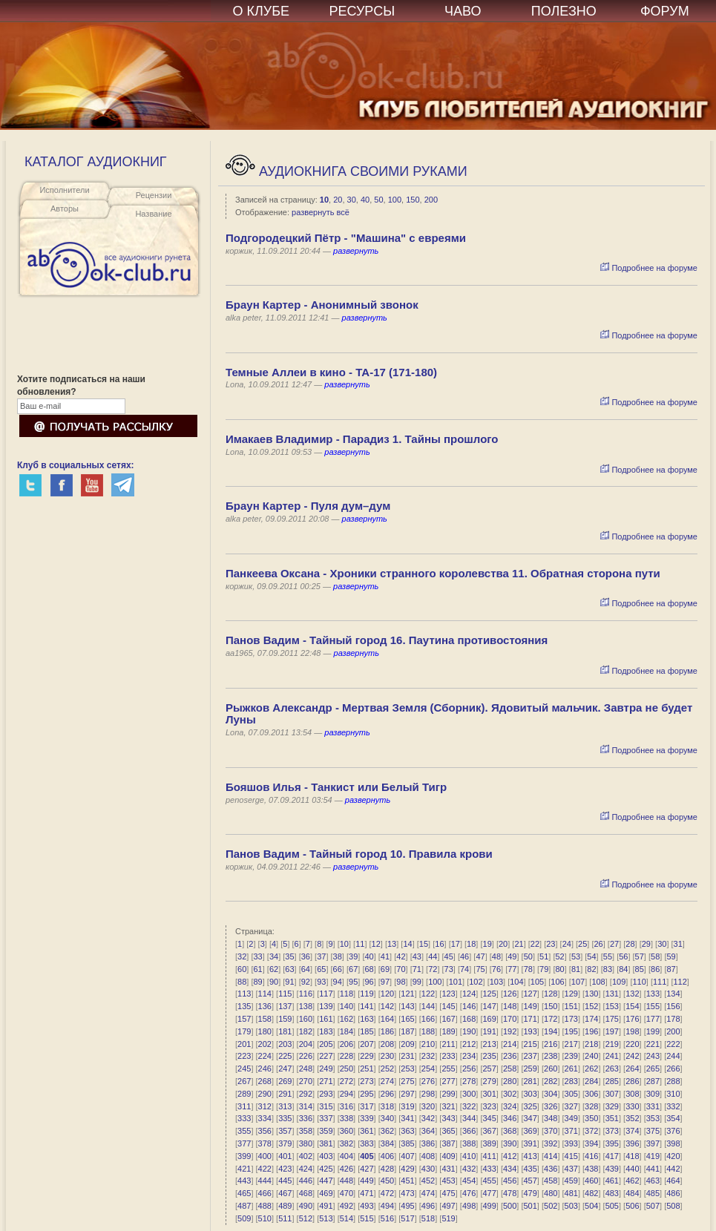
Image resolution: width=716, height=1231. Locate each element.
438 (591, 1168)
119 (366, 993)
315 (325, 1106)
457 (530, 1180)
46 (464, 956)
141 (366, 1006)
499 (489, 1205)
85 (639, 969)
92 (305, 981)
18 (471, 943)
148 (509, 1006)
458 (550, 1180)
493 (366, 1205)
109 (618, 981)
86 (655, 969)
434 (509, 1168)
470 (346, 1193)
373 (612, 1130)
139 (325, 1006)
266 (673, 1068)
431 (448, 1168)
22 (535, 943)
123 (448, 993)
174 (591, 1018)
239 (571, 1055)
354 (673, 1118)
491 (325, 1205)
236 (509, 1055)
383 (366, 1143)
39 (353, 956)
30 (351, 199)
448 (346, 1180)
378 (265, 1143)
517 (407, 1218)
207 (366, 1044)
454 (469, 1180)
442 (673, 1168)
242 (632, 1055)
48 (496, 956)
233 (448, 1055)
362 (387, 1130)
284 (591, 1081)
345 (489, 1118)
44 (432, 956)
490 (305, 1205)
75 (480, 969)
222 (673, 1044)
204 (305, 1044)
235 (489, 1055)
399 (244, 1156)
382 (346, 1143)
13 (391, 943)
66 (337, 969)
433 (489, 1168)
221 (653, 1044)
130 (591, 993)
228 (346, 1055)
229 (366, 1055)
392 (550, 1143)
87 (670, 969)
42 (400, 956)
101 (455, 981)
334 (265, 1118)
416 (591, 1156)
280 (509, 1081)
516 (387, 1218)
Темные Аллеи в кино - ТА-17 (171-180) (331, 372)
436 (550, 1168)
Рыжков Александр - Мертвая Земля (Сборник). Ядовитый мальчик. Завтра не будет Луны (459, 713)
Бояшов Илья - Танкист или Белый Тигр (336, 787)
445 (285, 1180)
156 (673, 1006)
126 (509, 993)
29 (646, 943)
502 (550, 1205)
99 (417, 981)
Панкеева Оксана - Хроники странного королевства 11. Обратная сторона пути (443, 573)
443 (244, 1180)
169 (489, 1018)
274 (387, 1081)
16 (439, 943)
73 (448, 969)
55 (607, 956)
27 (614, 943)
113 (244, 993)
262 (591, 1068)
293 (325, 1093)
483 (612, 1193)
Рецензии (154, 195)
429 (407, 1168)
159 (285, 1018)
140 (346, 1006)
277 (448, 1081)
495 (407, 1205)
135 (244, 1006)
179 (244, 1031)
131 (612, 993)
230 (387, 1055)
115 (285, 993)
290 (265, 1093)
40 (365, 199)
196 (591, 1031)
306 (591, 1093)
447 (325, 1180)
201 (244, 1044)
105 (537, 981)
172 (550, 1018)
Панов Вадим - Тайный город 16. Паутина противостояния (387, 640)
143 (407, 1006)
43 (417, 956)
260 (550, 1068)
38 (337, 956)
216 (550, 1044)
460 (591, 1180)
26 (598, 943)
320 (428, 1106)
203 (285, 1044)
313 (285, 1106)
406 (387, 1156)
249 (325, 1068)
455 (489, 1180)
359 (325, 1130)
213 (489, 1044)
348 (550, 1118)
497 (448, 1205)
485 (653, 1193)
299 (448, 1093)
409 (448, 1156)
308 (632, 1093)
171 (530, 1018)
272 (346, 1081)
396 (632, 1143)
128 (550, 993)
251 (366, 1068)
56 (623, 956)
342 (428, 1118)
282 (550, 1081)
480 (550, 1193)
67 (353, 969)
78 (528, 969)
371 (571, 1130)
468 (305, 1193)
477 (489, 1193)
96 (368, 981)
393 (571, 1143)
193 (530, 1031)
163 (366, 1018)
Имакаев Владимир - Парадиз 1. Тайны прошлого (362, 439)
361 (366, 1130)
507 (653, 1205)
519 (448, 1218)
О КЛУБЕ (261, 11)
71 (417, 969)
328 (591, 1106)
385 (407, 1143)
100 (394, 199)
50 (378, 199)
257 (489, 1068)
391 (530, 1143)
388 (469, 1143)
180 (265, 1031)
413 (530, 1156)
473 (407, 1193)
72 (432, 969)
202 (265, 1044)
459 (571, 1180)
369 (530, 1130)
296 (387, 1093)
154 (632, 1006)
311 (244, 1106)
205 (325, 1044)
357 (285, 1130)
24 (566, 943)
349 (571, 1118)
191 (489, 1031)
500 (509, 1205)
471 (366, 1193)
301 (489, 1093)
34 (273, 956)
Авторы (64, 208)
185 (366, 1031)
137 (285, 1006)
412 (509, 1156)
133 (653, 993)
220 (632, 1044)
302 (509, 1093)
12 (376, 943)
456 (509, 1180)
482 (591, 1193)
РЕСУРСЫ (362, 11)
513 (325, 1218)
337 (325, 1118)
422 (265, 1168)
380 (305, 1143)
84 (623, 969)
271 (325, 1081)
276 (428, 1081)
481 (571, 1193)
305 (571, 1093)
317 (366, 1106)
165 (407, 1018)
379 (285, 1143)
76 (496, 969)
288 (673, 1081)
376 (673, 1130)
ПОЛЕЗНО (564, 11)
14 (407, 943)
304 (550, 1093)
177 (653, 1018)
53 (575, 956)
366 (469, 1130)
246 (265, 1068)
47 (480, 956)
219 (612, 1044)
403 (325, 1156)
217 (571, 1044)
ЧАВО (462, 11)
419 (653, 1156)
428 (387, 1168)
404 (346, 1156)
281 (530, 1081)
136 (265, 1006)
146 (469, 1006)
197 (612, 1031)
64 (305, 969)
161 (325, 1018)
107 (578, 981)
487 (244, 1205)
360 (346, 1130)
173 (571, 1018)
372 (591, 1130)
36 (305, 956)
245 (244, 1068)
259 (530, 1068)
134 (673, 993)
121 (407, 993)
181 (285, 1031)
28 (629, 943)
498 (469, 1205)
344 (469, 1118)
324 (509, 1106)
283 (571, 1081)
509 (244, 1218)
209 (407, 1044)
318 (387, 1106)
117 (325, 993)
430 (428, 1168)
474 (428, 1193)
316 (346, 1106)
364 (428, 1130)
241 (612, 1055)
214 (509, 1044)
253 (407, 1068)
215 (530, 1044)
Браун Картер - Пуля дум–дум (308, 505)
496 (428, 1205)
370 (550, 1130)
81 (575, 969)
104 (516, 981)
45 (448, 956)
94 (337, 981)
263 (612, 1068)
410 (469, 1156)
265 (653, 1068)
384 (387, 1143)
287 (653, 1081)
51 (543, 956)
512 (305, 1218)
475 (448, 1193)
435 (530, 1168)
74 (464, 969)
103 (496, 981)
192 (509, 1031)
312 (265, 1106)
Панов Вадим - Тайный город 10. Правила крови (359, 853)
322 (469, 1106)
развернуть (355, 250)
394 (591, 1143)
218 (591, 1044)
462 (632, 1180)
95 (353, 981)
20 (337, 199)
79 (543, 969)
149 (530, 1006)
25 (582, 943)
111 (659, 981)
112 (680, 981)
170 (509, 1018)
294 (346, 1093)
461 (612, 1180)
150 (412, 199)
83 (607, 969)
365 (448, 1130)
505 (612, 1205)
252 (387, 1068)
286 (632, 1081)
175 (612, 1018)
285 (612, 1081)
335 (285, 1118)
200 (431, 199)
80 (560, 969)
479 (530, 1193)
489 (285, 1205)
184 (346, 1031)
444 (265, 1180)
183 (325, 1031)
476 (469, 1193)
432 (469, 1168)
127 (530, 993)
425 (325, 1168)
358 (305, 1130)
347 (530, 1118)
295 (366, 1093)
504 (591, 1205)
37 (321, 956)
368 (509, 1130)
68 (368, 969)
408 (428, 1156)
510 (265, 1218)
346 (509, 1118)
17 (455, 943)
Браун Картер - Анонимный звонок (322, 304)
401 (285, 1156)
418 (632, 1156)
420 (673, 1156)
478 (509, 1193)
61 (257, 969)
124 (469, 993)
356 (265, 1130)
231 (407, 1055)
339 (366, 1118)
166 (428, 1018)
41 (385, 956)
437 (571, 1168)
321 (448, 1106)
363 (407, 1130)
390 (509, 1143)
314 (305, 1106)
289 (244, 1093)
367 (489, 1130)
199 (653, 1031)
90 (273, 981)
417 (612, 1156)
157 (244, 1018)
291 (285, 1093)
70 (400, 969)
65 (321, 969)
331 (653, 1106)
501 (530, 1205)
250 (346, 1068)
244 (673, 1055)
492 (346, 1205)
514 (346, 1218)
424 (305, 1168)
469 (325, 1193)
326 (550, 1106)
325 (530, 1106)
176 (632, 1018)
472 (387, 1193)
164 (387, 1018)
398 (673, 1143)
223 (244, 1055)
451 (407, 1180)
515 (366, 1218)
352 (632, 1118)
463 (653, 1180)
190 (469, 1031)
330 (632, 1106)
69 (385, 969)
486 (673, 1193)
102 (475, 981)
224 (265, 1055)
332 (673, 1106)
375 (653, 1130)
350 (591, 1118)
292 (305, 1093)
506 (632, 1205)
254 (428, 1068)
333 (244, 1118)
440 (632, 1168)
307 (612, 1093)
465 (244, 1193)
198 (632, 1031)
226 (305, 1055)
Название (153, 213)
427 (366, 1168)
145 (448, 1006)
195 (571, 1031)
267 (244, 1081)
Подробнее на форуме (648, 267)
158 (265, 1018)
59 (670, 956)
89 (257, 981)
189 (448, 1031)
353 (653, 1118)
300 (469, 1093)
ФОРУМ (664, 11)
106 (557, 981)
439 (612, 1168)
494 (387, 1205)
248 (305, 1068)
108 (598, 981)
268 (265, 1081)
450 (387, 1180)
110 (639, 981)
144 (428, 1006)
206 (346, 1044)
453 (448, 1180)
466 (265, 1193)
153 (612, 1006)
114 (265, 993)
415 (571, 1156)
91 (289, 981)
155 (653, 1006)
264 (632, 1068)
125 (489, 993)
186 (387, 1031)
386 (428, 1143)
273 (366, 1081)
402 (305, 1156)
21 (518, 943)
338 (346, 1118)
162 (346, 1018)
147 (489, 1006)
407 (407, 1156)
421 (244, 1168)
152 (591, 1006)
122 (428, 993)
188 (428, 1031)
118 (346, 993)
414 (550, 1156)
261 (571, 1068)
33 (257, 956)
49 (512, 956)
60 (241, 969)
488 (265, 1205)
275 (407, 1081)
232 (428, 1055)
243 (653, 1055)
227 (325, 1055)
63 (289, 969)
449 (366, 1180)
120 (387, 993)
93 (321, 981)
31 (678, 943)
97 (385, 981)
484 (632, 1193)
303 (530, 1093)
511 (285, 1218)
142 (387, 1006)
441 (653, 1168)
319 (407, 1106)
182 (305, 1031)
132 (632, 993)
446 (305, 1180)
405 (366, 1156)
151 (571, 1006)
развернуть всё (320, 212)
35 (289, 956)
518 (428, 1218)
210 (428, 1044)
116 (305, 993)
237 (530, 1055)
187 (407, 1031)
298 (428, 1093)
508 (673, 1205)
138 (305, 1006)
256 (469, 1068)
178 (673, 1018)
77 (512, 969)
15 (423, 943)
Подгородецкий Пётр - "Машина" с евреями (346, 238)
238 (550, 1055)
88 (241, 981)
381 (325, 1143)
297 (407, 1093)
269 (285, 1081)
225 (285, 1055)
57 (639, 956)
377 (244, 1143)
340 (387, 1118)
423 (285, 1168)
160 (305, 1018)
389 (489, 1143)
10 (324, 199)
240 (591, 1055)
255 (448, 1068)
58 (655, 956)
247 (285, 1068)
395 (612, 1143)
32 (241, 956)
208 (387, 1044)
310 (673, 1093)
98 (400, 981)
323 (489, 1106)
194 (550, 1031)
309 (653, 1093)
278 (469, 1081)
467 (285, 1193)
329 (612, 1106)
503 (571, 1205)
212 (469, 1044)
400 (265, 1156)
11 (359, 943)
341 (407, 1118)
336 (305, 1118)
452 (428, 1180)
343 (448, 1118)
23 (550, 943)
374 (632, 1130)
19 (487, 943)
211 (448, 1044)
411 (489, 1156)
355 (244, 1130)
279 (489, 1081)
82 (591, 969)
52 (560, 956)
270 (305, 1081)
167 (448, 1018)
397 (653, 1143)
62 (273, 969)
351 (612, 1118)
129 (571, 993)
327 (571, 1106)
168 (469, 1018)
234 (469, 1055)
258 (509, 1068)
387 (448, 1143)
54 (591, 956)
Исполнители (64, 190)
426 (346, 1168)
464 (673, 1180)
